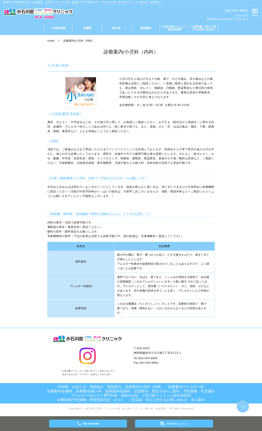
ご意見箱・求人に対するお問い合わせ (203, 28)
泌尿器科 (145, 27)
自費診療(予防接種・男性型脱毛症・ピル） (90, 400)
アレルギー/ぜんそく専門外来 (94, 395)
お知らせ (79, 387)
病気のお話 (129, 395)
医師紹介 (97, 387)
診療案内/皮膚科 (60, 391)
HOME (51, 40)
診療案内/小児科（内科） (144, 387)
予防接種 (190, 391)
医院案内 (114, 387)
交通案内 (141, 391)
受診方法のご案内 (166, 391)
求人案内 (198, 400)
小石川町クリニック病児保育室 (174, 28)
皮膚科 (87, 27)
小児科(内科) (58, 27)
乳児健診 (208, 391)
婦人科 (116, 27)
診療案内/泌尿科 (118, 391)
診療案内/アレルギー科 (186, 387)
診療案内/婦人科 (88, 391)
